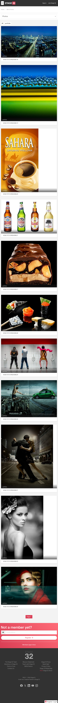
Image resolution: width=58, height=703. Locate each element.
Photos (5, 16)
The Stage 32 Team (11, 662)
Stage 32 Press (46, 662)
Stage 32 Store (47, 670)
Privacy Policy (46, 666)
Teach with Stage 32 (28, 664)
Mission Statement (28, 662)
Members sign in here (29, 645)
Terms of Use (11, 666)
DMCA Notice (28, 666)
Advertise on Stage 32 (11, 664)
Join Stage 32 (52, 3)
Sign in (44, 3)
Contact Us (11, 668)
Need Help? (46, 664)
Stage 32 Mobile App (46, 668)
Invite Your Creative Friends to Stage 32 (29, 679)
